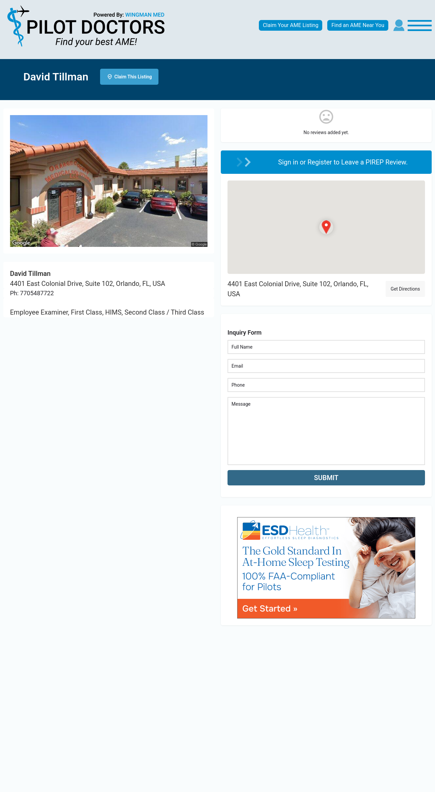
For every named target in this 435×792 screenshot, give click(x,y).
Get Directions (405, 289)
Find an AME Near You (357, 25)
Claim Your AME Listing (291, 25)
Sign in (289, 162)
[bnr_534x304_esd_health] (326, 566)
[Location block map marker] (326, 227)
